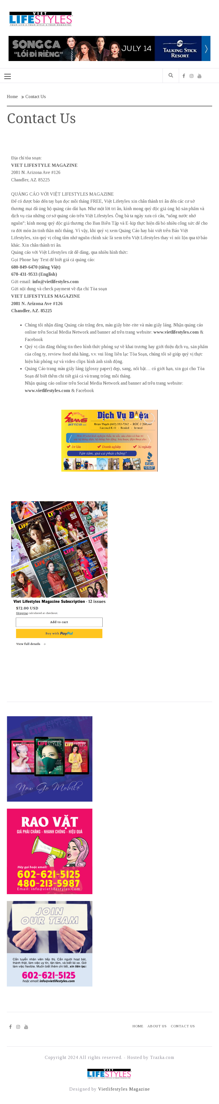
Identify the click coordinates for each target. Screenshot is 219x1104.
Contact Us (183, 1026)
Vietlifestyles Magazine (124, 1089)
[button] (149, 441)
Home (138, 1026)
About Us (157, 1026)
